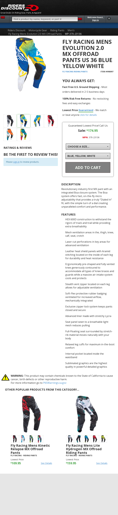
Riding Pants (57, 30)
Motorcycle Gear (38, 30)
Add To (88, 167)
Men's (71, 30)
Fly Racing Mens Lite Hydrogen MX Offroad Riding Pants (84, 449)
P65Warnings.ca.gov (54, 382)
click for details (88, 115)
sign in (16, 161)
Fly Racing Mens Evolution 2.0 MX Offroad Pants (35, 34)
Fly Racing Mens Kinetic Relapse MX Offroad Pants (30, 449)
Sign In (95, 20)
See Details (46, 463)
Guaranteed (86, 110)
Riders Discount (16, 30)
